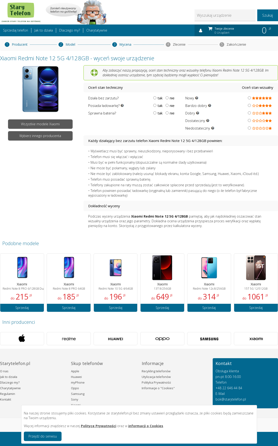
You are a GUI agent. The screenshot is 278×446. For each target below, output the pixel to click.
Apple (75, 371)
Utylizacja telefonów (156, 377)
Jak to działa (43, 30)
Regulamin (7, 394)
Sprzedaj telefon (15, 30)
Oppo (75, 388)
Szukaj (267, 15)
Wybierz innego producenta (40, 136)
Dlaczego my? (69, 30)
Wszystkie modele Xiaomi (40, 124)
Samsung (77, 394)
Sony (74, 399)
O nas (4, 371)
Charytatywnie (96, 30)
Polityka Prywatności (156, 382)
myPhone (78, 382)
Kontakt (5, 399)
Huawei (76, 377)
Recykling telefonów (156, 371)
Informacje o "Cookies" (158, 388)
